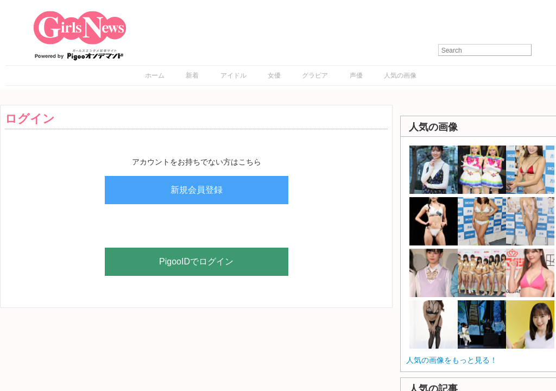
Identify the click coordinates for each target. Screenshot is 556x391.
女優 (274, 75)
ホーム (155, 75)
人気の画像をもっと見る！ (451, 360)
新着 (192, 75)
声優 (356, 75)
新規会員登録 (196, 189)
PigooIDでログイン (196, 261)
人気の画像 (400, 75)
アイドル (233, 75)
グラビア (315, 75)
